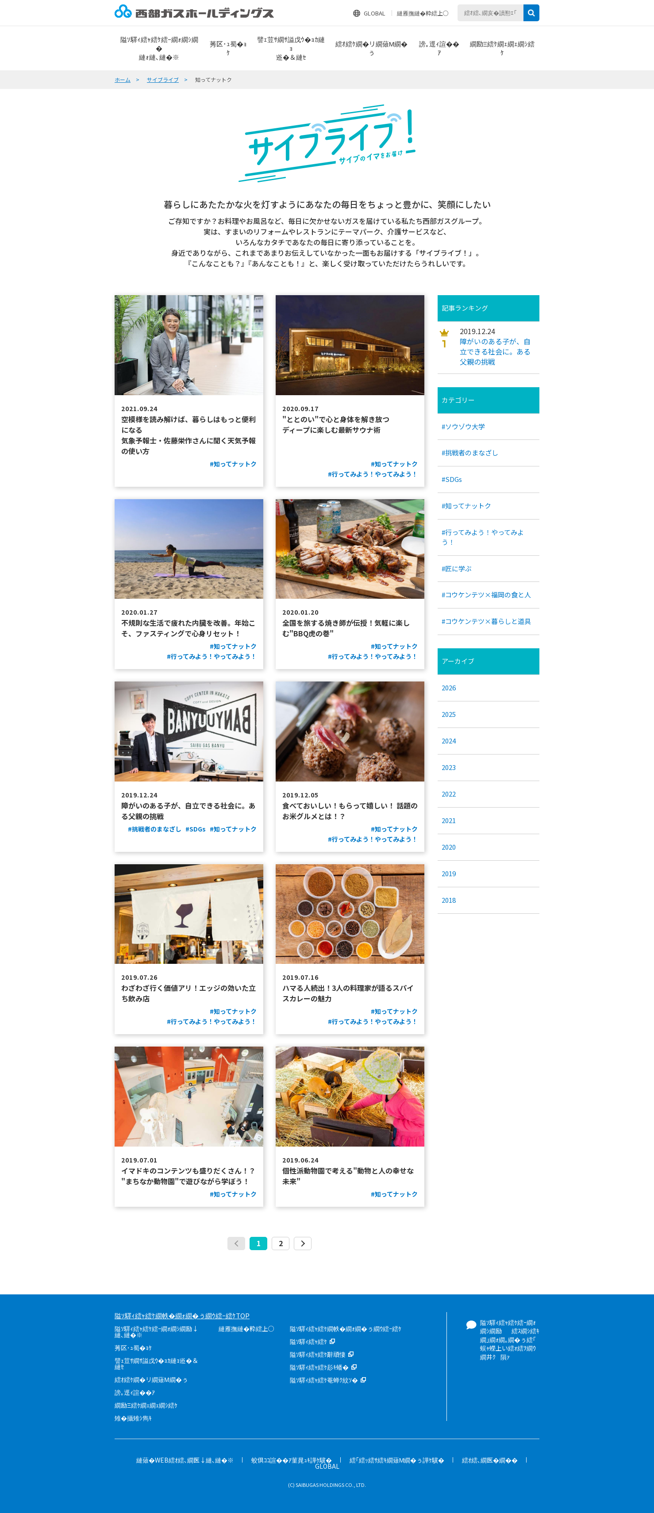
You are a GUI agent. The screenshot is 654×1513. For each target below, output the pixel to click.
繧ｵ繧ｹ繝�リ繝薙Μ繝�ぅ (151, 1379)
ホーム (123, 79)
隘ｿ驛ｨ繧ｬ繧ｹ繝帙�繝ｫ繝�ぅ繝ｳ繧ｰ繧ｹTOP (182, 1315)
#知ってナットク (466, 505)
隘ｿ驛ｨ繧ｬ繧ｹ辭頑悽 (318, 1354)
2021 (449, 820)
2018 (449, 900)
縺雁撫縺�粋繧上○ (423, 13)
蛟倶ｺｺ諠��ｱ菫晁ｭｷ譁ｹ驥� (291, 1459)
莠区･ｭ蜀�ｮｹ (133, 1347)
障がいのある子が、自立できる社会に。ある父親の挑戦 (495, 351)
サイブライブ (163, 79)
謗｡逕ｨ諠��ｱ (135, 1392)
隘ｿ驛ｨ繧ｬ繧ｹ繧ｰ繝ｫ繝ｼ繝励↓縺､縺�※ (156, 1331)
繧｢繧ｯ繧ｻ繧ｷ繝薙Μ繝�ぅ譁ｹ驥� (397, 1459)
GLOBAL (374, 13)
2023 (449, 767)
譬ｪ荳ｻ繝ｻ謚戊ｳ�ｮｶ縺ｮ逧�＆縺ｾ (156, 1363)
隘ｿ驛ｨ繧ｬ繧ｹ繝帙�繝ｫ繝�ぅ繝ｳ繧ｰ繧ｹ (345, 1328)
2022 (449, 793)
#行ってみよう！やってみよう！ (483, 536)
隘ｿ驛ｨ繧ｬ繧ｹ (308, 1341)
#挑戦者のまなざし (470, 452)
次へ (303, 1243)
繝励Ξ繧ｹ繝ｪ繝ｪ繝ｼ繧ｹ (146, 1405)
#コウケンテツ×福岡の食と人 (486, 594)
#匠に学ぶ (457, 568)
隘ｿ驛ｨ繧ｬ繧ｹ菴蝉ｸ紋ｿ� (324, 1380)
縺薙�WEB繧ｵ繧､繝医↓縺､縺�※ (185, 1459)
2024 (449, 740)
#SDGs (452, 479)
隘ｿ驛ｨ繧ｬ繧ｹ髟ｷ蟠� (319, 1367)
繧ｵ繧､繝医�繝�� (490, 1459)
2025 (449, 714)
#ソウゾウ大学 (463, 426)
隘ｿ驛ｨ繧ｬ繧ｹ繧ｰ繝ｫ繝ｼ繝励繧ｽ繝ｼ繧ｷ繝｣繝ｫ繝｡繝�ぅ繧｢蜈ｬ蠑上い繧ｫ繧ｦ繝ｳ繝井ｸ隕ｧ (509, 1339)
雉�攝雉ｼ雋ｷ (133, 1417)
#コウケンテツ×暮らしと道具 (486, 621)
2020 (449, 846)
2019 (449, 873)
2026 (449, 687)
